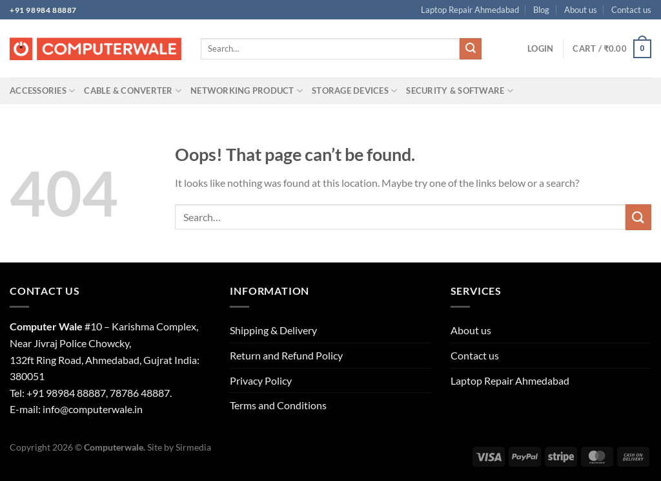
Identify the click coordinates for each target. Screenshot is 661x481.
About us (580, 10)
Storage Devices (354, 91)
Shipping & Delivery (273, 330)
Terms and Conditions (278, 405)
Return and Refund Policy (286, 355)
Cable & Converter (132, 91)
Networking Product (246, 91)
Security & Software (459, 91)
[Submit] (471, 49)
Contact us (631, 10)
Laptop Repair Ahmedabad (470, 10)
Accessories (42, 91)
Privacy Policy (261, 380)
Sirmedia (193, 447)
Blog (541, 10)
